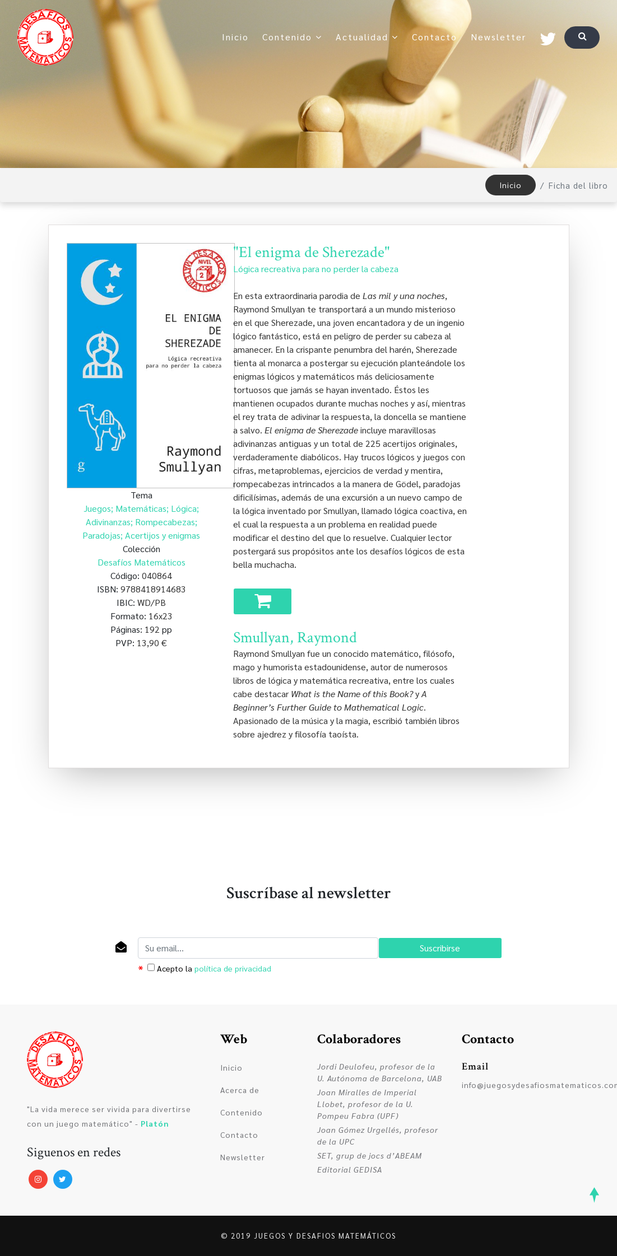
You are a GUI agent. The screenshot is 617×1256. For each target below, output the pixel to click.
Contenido (292, 37)
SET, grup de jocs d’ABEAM (369, 1155)
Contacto (434, 37)
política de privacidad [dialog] (232, 968)
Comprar (263, 603)
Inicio (235, 37)
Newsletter (498, 37)
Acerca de (239, 1090)
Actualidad (367, 37)
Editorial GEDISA (349, 1169)
